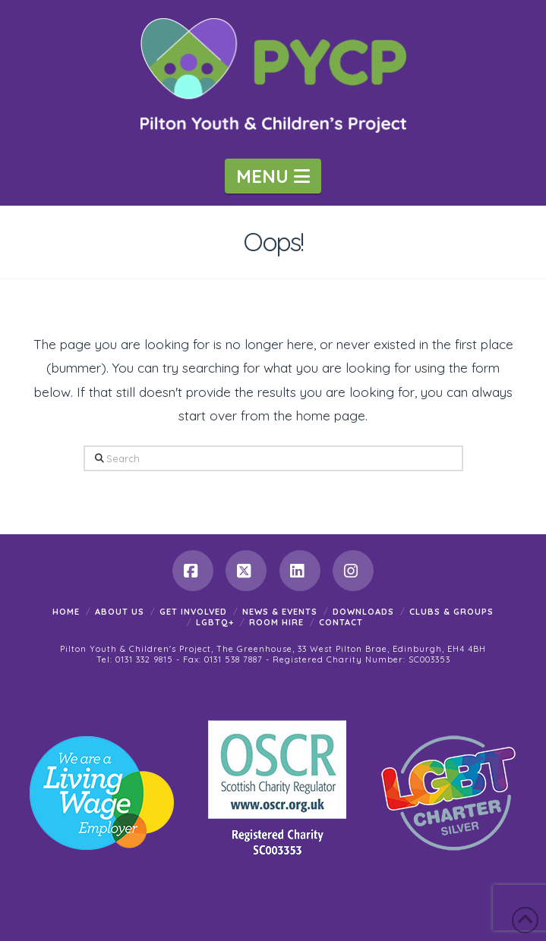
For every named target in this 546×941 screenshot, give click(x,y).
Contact (341, 622)
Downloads (363, 611)
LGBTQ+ (215, 622)
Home (66, 611)
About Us (119, 611)
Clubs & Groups (451, 611)
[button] (273, 176)
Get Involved (193, 611)
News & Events (279, 611)
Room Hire (276, 622)
